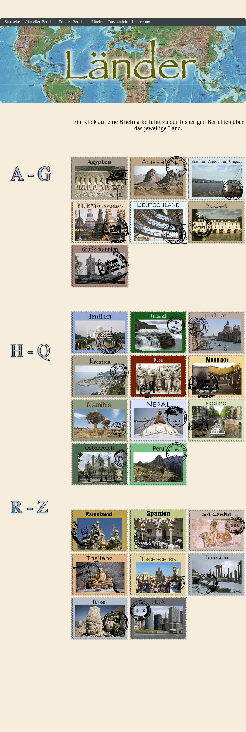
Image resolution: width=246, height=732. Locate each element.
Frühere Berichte (72, 22)
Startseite (240, 11)
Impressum (141, 22)
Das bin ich (117, 22)
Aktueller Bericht (39, 22)
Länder (97, 22)
